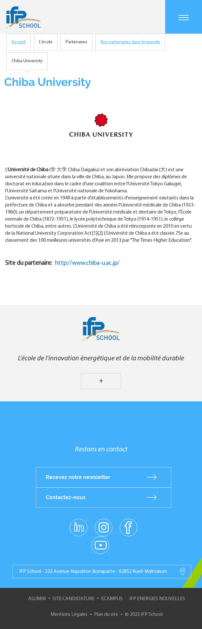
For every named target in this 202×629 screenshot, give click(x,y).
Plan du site (106, 614)
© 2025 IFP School (144, 614)
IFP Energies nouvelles (157, 598)
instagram (103, 527)
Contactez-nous (65, 497)
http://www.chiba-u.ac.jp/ (87, 263)
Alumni (37, 598)
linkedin (78, 523)
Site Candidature (73, 598)
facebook (128, 527)
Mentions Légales (69, 614)
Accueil (19, 42)
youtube (100, 545)
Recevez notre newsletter (78, 477)
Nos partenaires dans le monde (130, 42)
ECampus (112, 598)
